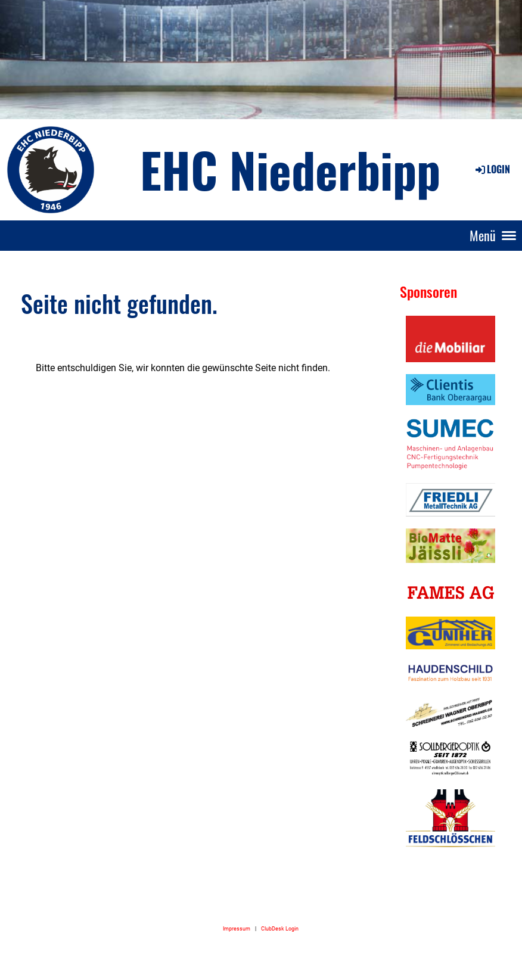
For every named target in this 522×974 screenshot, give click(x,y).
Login (492, 169)
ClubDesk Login (280, 928)
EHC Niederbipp (290, 169)
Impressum (236, 928)
